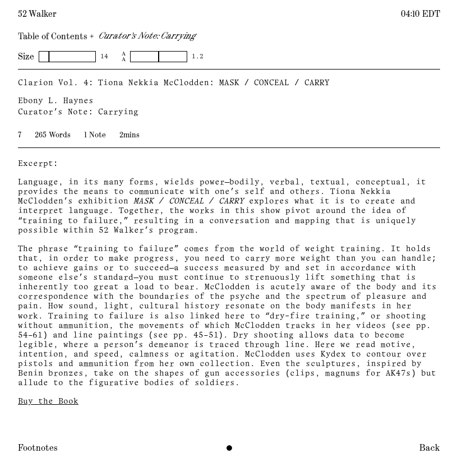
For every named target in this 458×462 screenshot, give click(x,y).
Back (429, 447)
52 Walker (37, 14)
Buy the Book (48, 401)
